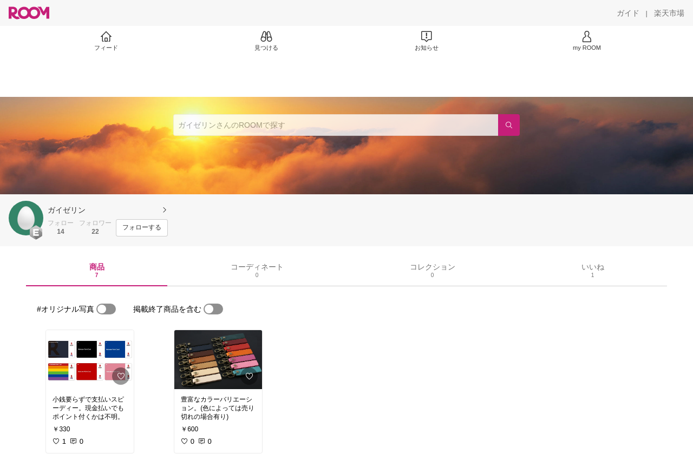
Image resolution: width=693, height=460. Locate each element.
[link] (90, 359)
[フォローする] (142, 227)
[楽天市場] (669, 13)
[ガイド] (628, 13)
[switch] (106, 309)
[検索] (509, 125)
